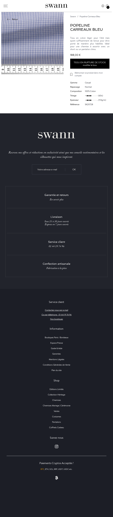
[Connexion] (103, 5)
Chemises (56, 400)
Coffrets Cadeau (56, 427)
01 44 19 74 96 (56, 246)
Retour (12, 19)
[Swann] (56, 6)
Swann (73, 16)
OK (74, 169)
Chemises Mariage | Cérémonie (56, 405)
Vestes (56, 411)
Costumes (56, 416)
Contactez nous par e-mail (56, 310)
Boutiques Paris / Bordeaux (56, 337)
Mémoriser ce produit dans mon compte (89, 74)
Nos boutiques (56, 319)
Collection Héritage (56, 394)
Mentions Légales (56, 359)
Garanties (56, 353)
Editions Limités (57, 389)
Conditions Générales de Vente (56, 364)
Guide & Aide (56, 348)
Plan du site (56, 370)
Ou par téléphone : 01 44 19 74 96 (56, 314)
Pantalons (56, 422)
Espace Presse (56, 343)
